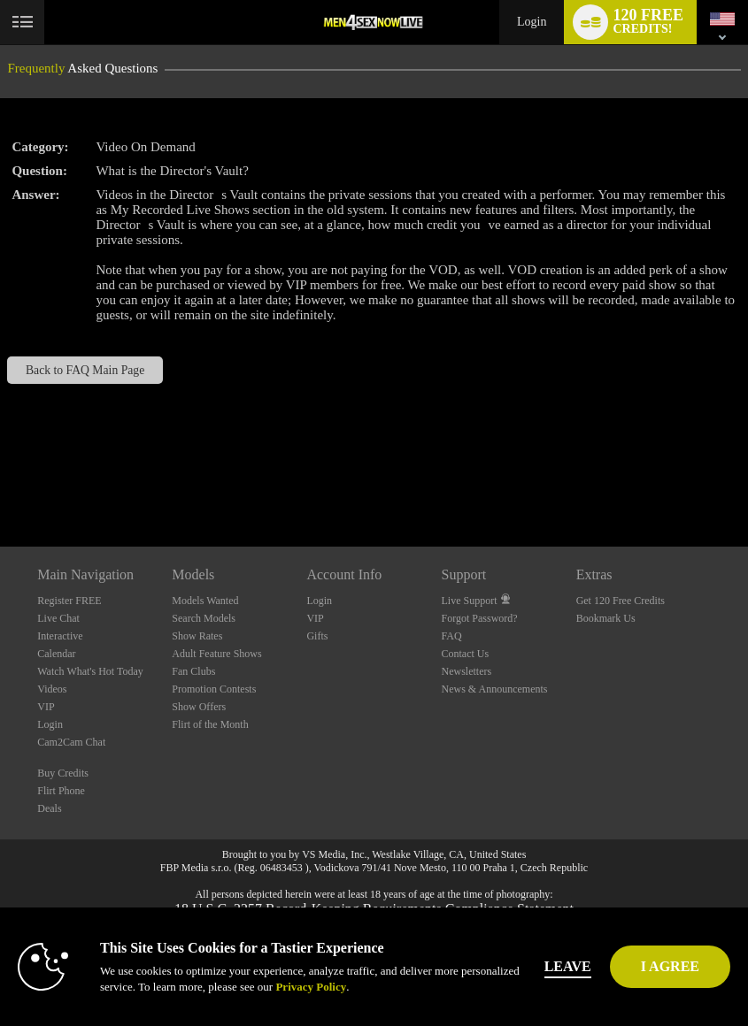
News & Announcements (495, 689)
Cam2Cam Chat (71, 742)
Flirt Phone (61, 791)
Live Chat (58, 618)
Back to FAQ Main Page (85, 370)
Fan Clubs (193, 671)
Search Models (203, 618)
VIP (45, 707)
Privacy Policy (310, 986)
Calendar (56, 653)
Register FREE (69, 600)
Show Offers (199, 707)
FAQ (452, 636)
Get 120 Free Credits (620, 600)
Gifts (317, 636)
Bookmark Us (606, 618)
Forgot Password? (480, 618)
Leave (567, 966)
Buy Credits (63, 773)
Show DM (0, 480)
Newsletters (467, 671)
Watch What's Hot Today (90, 671)
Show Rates (197, 636)
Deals (49, 808)
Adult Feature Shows (216, 653)
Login (531, 21)
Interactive (59, 636)
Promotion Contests (214, 689)
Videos (51, 689)
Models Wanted (205, 600)
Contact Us (466, 653)
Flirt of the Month (210, 724)
